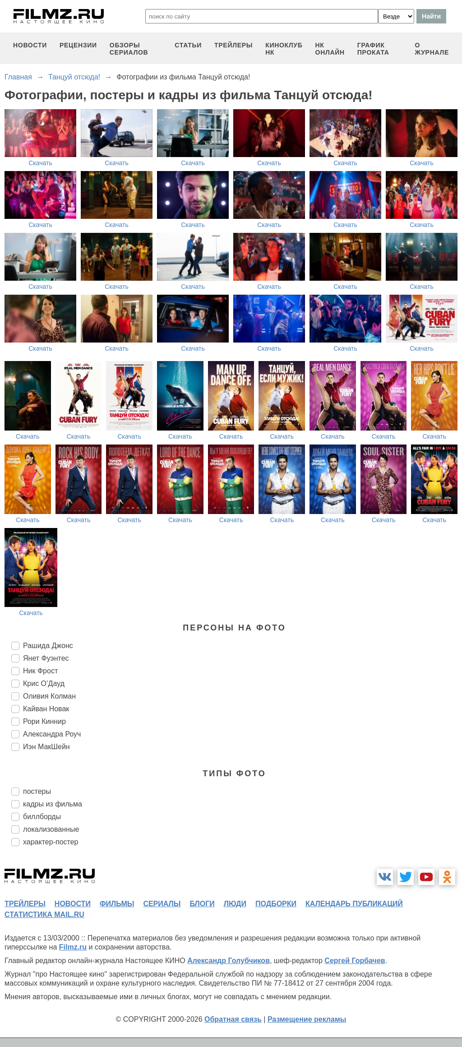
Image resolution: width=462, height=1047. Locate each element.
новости (30, 45)
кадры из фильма (52, 804)
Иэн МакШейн (46, 747)
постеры (37, 791)
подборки (275, 904)
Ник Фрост (40, 671)
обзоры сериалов (129, 49)
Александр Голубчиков (228, 960)
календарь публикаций (354, 904)
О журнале (432, 49)
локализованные (51, 829)
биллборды (42, 816)
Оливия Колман (49, 696)
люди (235, 904)
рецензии (78, 45)
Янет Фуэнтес (46, 658)
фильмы (117, 904)
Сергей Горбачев (354, 960)
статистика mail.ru (44, 914)
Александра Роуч (52, 734)
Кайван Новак (46, 709)
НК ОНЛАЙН (330, 49)
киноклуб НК (283, 49)
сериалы (161, 904)
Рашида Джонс (48, 645)
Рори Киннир (44, 721)
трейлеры (233, 45)
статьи (188, 45)
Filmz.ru (73, 947)
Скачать (40, 163)
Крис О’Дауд (44, 683)
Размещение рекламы (307, 1019)
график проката (373, 49)
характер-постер (50, 842)
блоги (201, 904)
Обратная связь (233, 1019)
